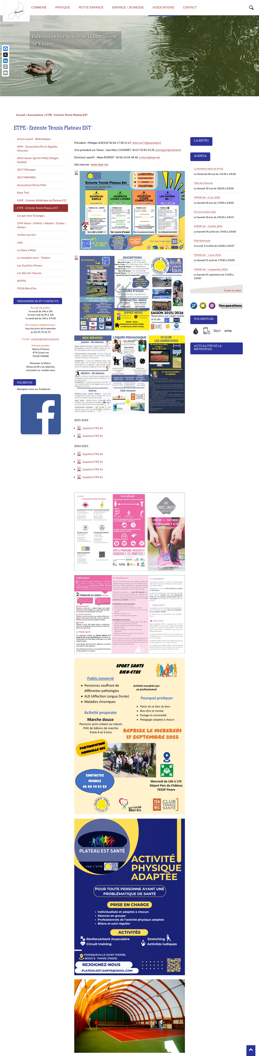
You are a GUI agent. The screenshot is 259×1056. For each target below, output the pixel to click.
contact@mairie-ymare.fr (45, 338)
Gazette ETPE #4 (92, 454)
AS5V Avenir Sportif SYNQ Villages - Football (38, 160)
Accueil (20, 114)
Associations (35, 114)
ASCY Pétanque (26, 169)
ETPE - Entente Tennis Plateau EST (67, 114)
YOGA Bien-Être (27, 288)
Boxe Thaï (23, 192)
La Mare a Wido (26, 250)
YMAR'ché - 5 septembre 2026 (211, 269)
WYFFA (21, 280)
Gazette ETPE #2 (92, 428)
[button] (250, 1050)
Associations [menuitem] (163, 7)
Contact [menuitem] (190, 7)
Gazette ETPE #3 (92, 461)
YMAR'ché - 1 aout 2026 (207, 254)
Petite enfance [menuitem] (91, 7)
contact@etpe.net (149, 157)
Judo (20, 242)
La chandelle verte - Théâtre (33, 257)
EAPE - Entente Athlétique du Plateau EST (42, 200)
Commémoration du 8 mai (208, 168)
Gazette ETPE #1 (92, 435)
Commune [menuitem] (39, 7)
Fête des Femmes (203, 182)
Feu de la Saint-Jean (205, 211)
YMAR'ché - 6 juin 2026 (207, 197)
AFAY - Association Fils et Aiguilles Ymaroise (37, 148)
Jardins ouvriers (26, 234)
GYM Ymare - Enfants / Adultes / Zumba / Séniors (41, 225)
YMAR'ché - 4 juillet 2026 (208, 226)
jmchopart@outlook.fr (168, 150)
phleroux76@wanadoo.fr (146, 142)
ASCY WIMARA (26, 177)
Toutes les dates (232, 290)
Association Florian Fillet (31, 185)
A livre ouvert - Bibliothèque (33, 139)
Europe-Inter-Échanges (31, 215)
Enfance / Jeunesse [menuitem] (128, 7)
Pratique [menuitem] (62, 7)
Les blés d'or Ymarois (29, 273)
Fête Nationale (202, 240)
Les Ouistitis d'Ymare (29, 265)
